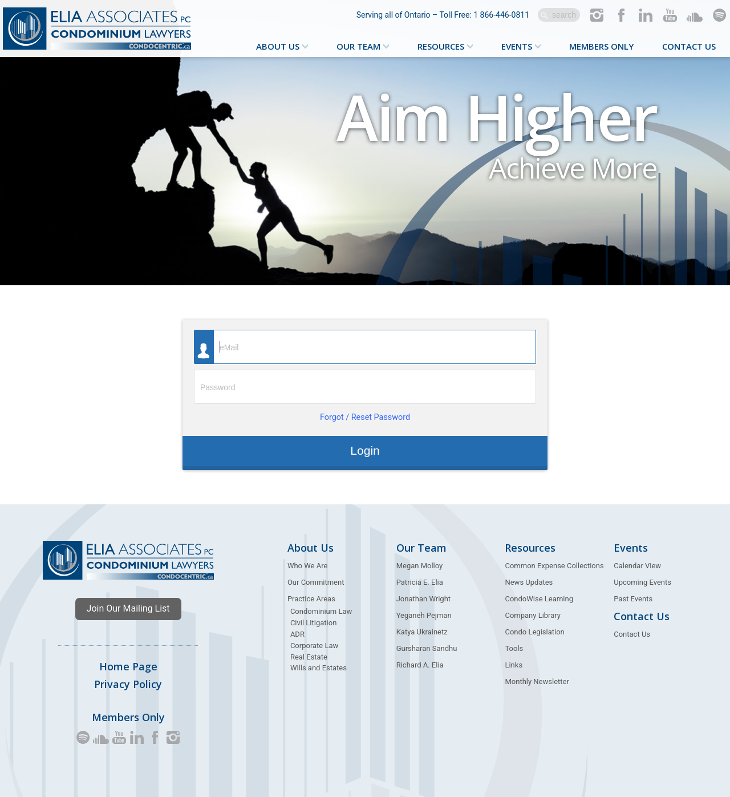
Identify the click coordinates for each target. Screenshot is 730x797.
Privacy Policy (128, 684)
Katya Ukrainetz (422, 632)
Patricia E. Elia (419, 582)
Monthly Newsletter (537, 681)
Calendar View (637, 565)
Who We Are (307, 565)
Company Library (533, 615)
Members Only (601, 46)
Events (516, 46)
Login (365, 450)
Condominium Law (321, 611)
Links (513, 665)
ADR (297, 634)
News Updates (529, 582)
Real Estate (308, 657)
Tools (514, 648)
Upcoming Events (642, 582)
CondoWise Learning (539, 598)
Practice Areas (311, 598)
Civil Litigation (313, 622)
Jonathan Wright (423, 598)
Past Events (633, 598)
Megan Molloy (419, 565)
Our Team (358, 46)
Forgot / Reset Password (365, 417)
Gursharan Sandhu (426, 648)
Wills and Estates (318, 668)
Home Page (128, 666)
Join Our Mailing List (128, 608)
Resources (440, 46)
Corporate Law (314, 645)
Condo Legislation (534, 632)
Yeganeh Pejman (424, 615)
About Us (277, 46)
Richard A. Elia (420, 665)
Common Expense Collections (554, 565)
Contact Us (689, 46)
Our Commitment (315, 582)
